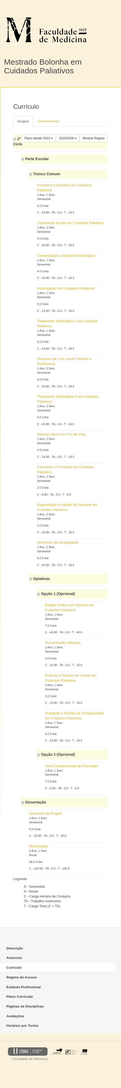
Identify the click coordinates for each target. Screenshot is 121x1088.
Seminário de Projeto (45, 813)
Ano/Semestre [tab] (49, 121)
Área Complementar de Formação (71, 766)
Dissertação (38, 846)
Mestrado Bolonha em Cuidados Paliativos (43, 66)
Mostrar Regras (94, 138)
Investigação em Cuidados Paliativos (66, 288)
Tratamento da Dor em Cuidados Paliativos (70, 223)
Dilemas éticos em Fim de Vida (61, 434)
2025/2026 (68, 138)
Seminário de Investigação (57, 542)
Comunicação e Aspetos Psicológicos (66, 256)
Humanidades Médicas (63, 643)
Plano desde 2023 (38, 138)
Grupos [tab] (23, 121)
